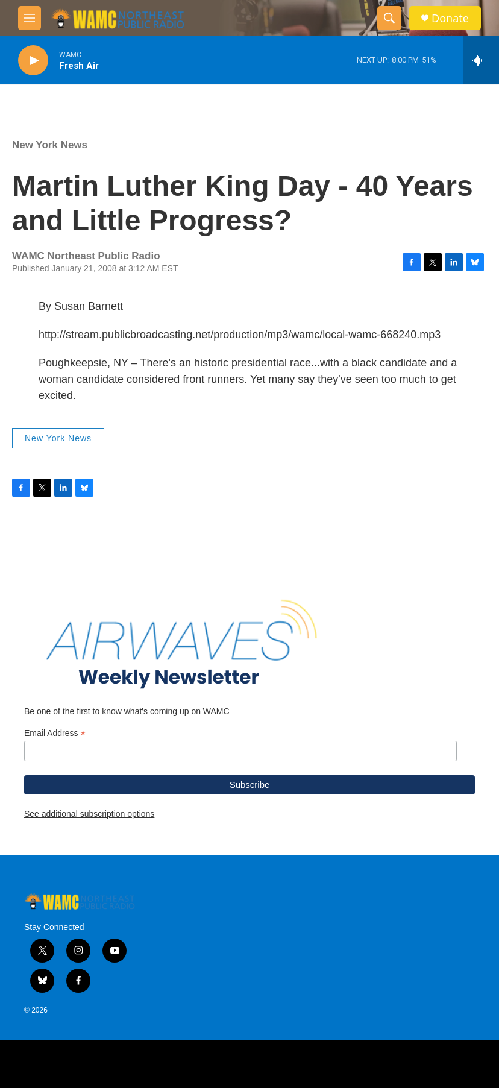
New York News (49, 145)
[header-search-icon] (389, 18)
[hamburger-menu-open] (29, 18)
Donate (450, 18)
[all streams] (481, 60)
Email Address (55, 733)
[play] (33, 61)
